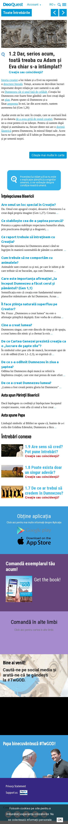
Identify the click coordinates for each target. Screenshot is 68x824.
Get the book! (47, 580)
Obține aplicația (34, 516)
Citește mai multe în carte (48, 155)
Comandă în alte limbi (34, 622)
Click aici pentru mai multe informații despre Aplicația (34, 522)
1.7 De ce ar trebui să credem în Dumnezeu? (44, 491)
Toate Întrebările (16, 13)
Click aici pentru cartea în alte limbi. (34, 630)
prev (54, 12)
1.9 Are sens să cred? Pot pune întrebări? (44, 449)
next (63, 12)
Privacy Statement (16, 786)
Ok (60, 819)
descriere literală (12, 84)
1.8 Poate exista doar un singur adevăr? (43, 470)
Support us (12, 792)
